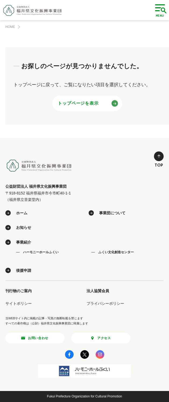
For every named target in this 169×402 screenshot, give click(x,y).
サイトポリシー (18, 303)
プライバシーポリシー (105, 303)
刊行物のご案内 (18, 291)
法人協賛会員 (98, 291)
